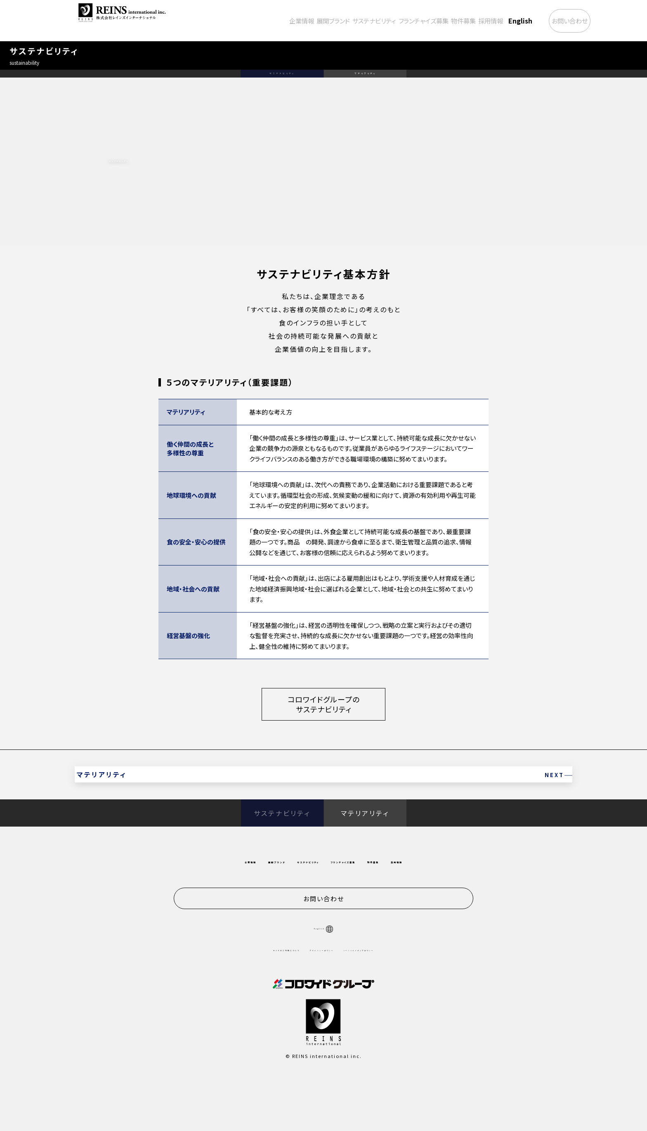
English (496, 21)
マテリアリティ (365, 91)
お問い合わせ (555, 21)
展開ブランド (268, 21)
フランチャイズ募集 (379, 21)
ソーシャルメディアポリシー (390, 997)
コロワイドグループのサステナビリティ (324, 731)
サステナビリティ (319, 21)
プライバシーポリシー (319, 997)
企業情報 (228, 21)
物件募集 (428, 21)
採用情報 (463, 21)
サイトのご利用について (253, 997)
